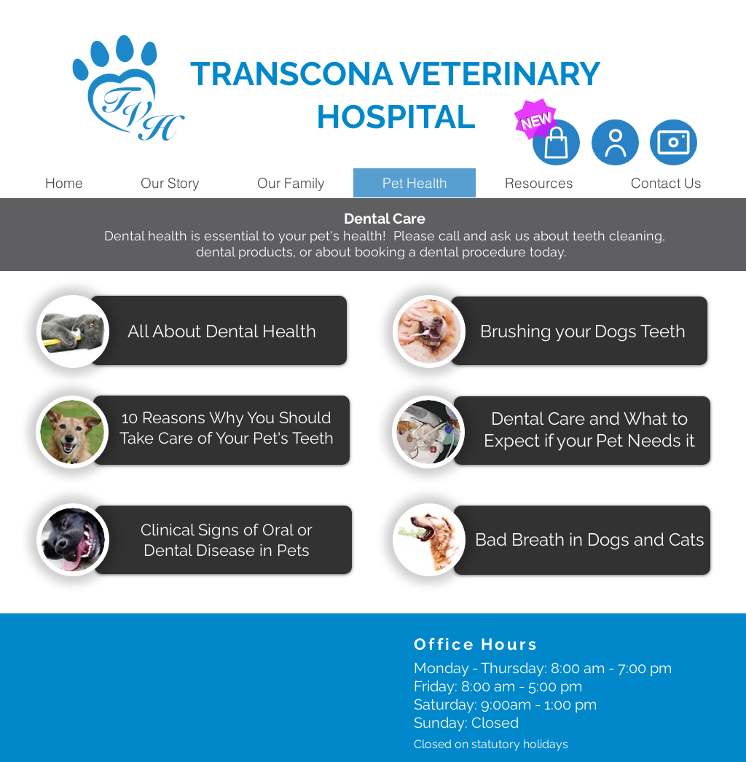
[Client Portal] (615, 142)
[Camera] (673, 142)
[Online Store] (556, 142)
